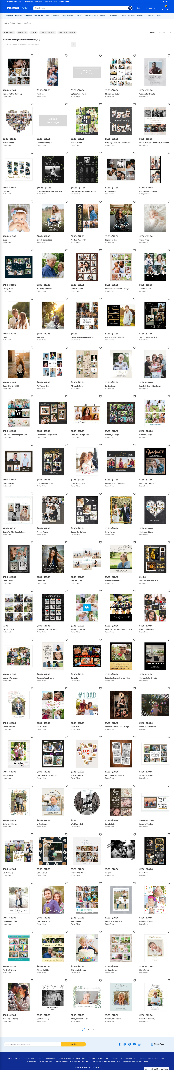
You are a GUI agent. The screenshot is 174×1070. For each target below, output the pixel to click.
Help (138, 8)
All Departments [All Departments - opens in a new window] (14, 1058)
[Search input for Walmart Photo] (80, 8)
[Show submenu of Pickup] (50, 15)
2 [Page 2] (88, 1030)
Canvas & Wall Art (90, 16)
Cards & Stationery (67, 16)
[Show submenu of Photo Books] (118, 15)
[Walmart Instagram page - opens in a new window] (139, 1044)
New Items (18, 16)
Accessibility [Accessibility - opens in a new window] (125, 1058)
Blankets (102, 16)
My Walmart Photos (51, 1)
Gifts (122, 16)
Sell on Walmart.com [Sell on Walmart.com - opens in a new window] (66, 1058)
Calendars (150, 16)
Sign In (165, 1)
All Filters (8, 32)
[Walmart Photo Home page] (17, 8)
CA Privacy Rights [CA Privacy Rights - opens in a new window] (61, 1061)
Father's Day (39, 16)
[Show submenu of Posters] (82, 15)
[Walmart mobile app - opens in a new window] (157, 1044)
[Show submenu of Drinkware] (144, 15)
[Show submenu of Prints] (58, 15)
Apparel (130, 16)
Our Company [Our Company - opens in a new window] (50, 1058)
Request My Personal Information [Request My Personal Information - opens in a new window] (135, 1061)
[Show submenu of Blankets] (106, 15)
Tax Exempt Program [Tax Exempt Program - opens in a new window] (137, 1058)
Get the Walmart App (156, 1058)
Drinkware (140, 16)
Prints (55, 16)
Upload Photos (64, 1)
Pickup (47, 16)
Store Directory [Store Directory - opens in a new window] (28, 1058)
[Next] (93, 1029)
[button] (19, 55)
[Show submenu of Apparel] (134, 15)
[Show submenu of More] (161, 15)
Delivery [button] (22, 32)
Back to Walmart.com (13, 1)
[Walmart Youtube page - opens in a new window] (134, 1044)
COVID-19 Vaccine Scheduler (93, 1058)
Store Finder (29, 1)
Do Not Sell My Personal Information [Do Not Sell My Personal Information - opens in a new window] (106, 1061)
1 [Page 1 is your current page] (83, 1030)
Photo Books (113, 16)
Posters (78, 16)
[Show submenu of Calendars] (154, 15)
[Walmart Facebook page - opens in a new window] (120, 1044)
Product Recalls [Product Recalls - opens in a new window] (112, 1058)
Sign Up (73, 1044)
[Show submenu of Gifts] (125, 15)
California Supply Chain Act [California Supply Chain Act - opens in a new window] (80, 1061)
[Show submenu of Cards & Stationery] (73, 15)
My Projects (39, 1)
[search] (73, 44)
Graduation (28, 16)
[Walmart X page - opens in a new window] (125, 1044)
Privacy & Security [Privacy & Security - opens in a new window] (45, 1061)
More (159, 16)
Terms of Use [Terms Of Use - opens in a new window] (31, 1061)
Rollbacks (9, 16)
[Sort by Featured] (164, 32)
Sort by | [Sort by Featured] (153, 32)
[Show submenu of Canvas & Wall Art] (97, 15)
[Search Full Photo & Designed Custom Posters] (37, 44)
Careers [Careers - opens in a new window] (39, 1058)
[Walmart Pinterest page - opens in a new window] (129, 1044)
